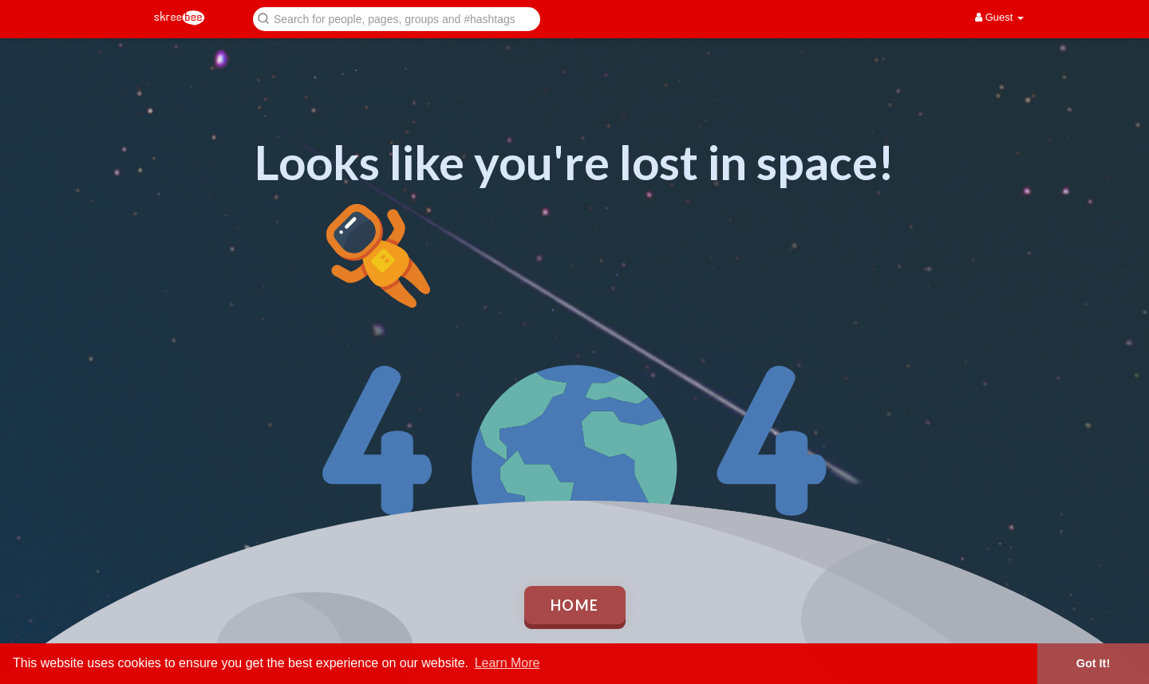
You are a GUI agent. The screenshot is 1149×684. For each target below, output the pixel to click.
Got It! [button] (1093, 663)
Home (575, 605)
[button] (396, 18)
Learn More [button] (507, 663)
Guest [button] (999, 17)
